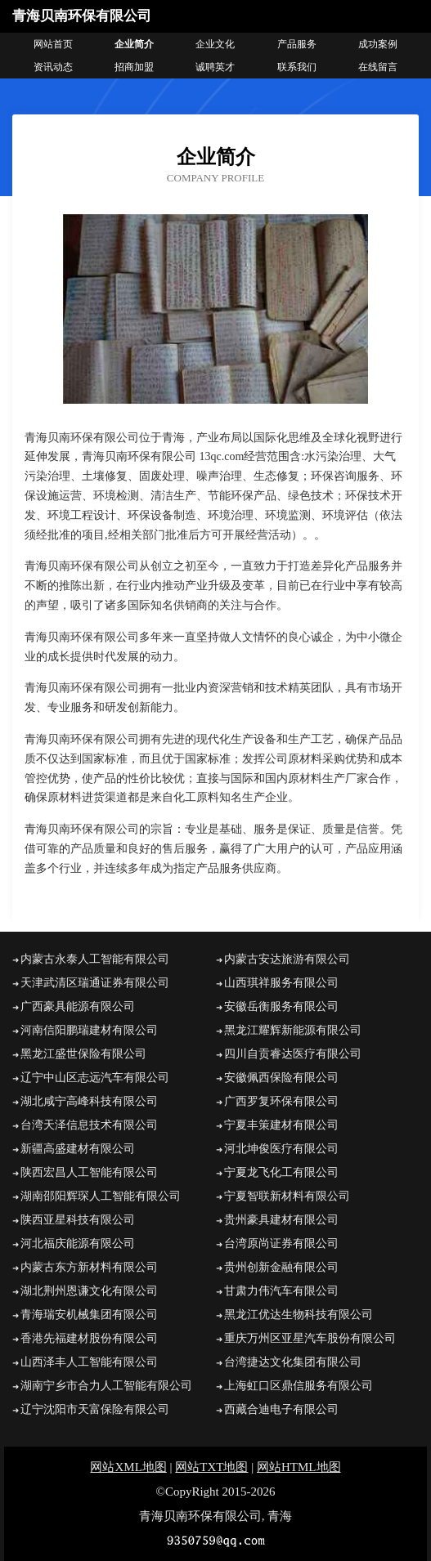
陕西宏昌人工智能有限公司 (89, 1172)
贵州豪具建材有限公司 (281, 1220)
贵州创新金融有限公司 (281, 1267)
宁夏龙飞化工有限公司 (281, 1172)
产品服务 (297, 44)
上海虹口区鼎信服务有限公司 (298, 1386)
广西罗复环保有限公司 (281, 1101)
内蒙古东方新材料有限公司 (89, 1267)
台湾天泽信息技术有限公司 (89, 1125)
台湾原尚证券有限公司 (281, 1243)
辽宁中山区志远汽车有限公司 (94, 1077)
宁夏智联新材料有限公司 (287, 1196)
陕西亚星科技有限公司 (77, 1220)
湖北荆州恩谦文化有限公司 (89, 1291)
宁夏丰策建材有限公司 (281, 1125)
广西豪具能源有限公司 (77, 1006)
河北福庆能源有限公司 (77, 1243)
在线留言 (377, 67)
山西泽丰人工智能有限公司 (89, 1362)
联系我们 (297, 67)
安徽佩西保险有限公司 (281, 1077)
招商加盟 (134, 67)
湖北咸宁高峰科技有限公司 (89, 1101)
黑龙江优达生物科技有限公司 (298, 1314)
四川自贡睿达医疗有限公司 (292, 1054)
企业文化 (215, 44)
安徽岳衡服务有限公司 (281, 1006)
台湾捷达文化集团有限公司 (292, 1362)
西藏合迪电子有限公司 (281, 1409)
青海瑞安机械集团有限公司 (89, 1314)
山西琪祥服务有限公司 (281, 983)
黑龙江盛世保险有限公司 (83, 1054)
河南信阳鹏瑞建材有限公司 (89, 1030)
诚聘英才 (215, 67)
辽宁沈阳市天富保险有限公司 (94, 1409)
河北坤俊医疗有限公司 (281, 1149)
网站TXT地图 (211, 1467)
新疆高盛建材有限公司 (77, 1149)
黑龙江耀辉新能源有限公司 (292, 1030)
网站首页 (53, 44)
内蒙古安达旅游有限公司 (287, 959)
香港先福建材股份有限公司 (89, 1338)
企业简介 (134, 44)
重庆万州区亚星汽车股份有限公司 (310, 1338)
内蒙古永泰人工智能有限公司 (94, 959)
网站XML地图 (128, 1467)
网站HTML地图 (299, 1467)
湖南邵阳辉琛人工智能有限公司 (100, 1196)
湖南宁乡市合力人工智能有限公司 (106, 1386)
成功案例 (377, 44)
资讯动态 (53, 67)
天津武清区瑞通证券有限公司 (94, 983)
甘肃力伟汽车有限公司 (281, 1291)
